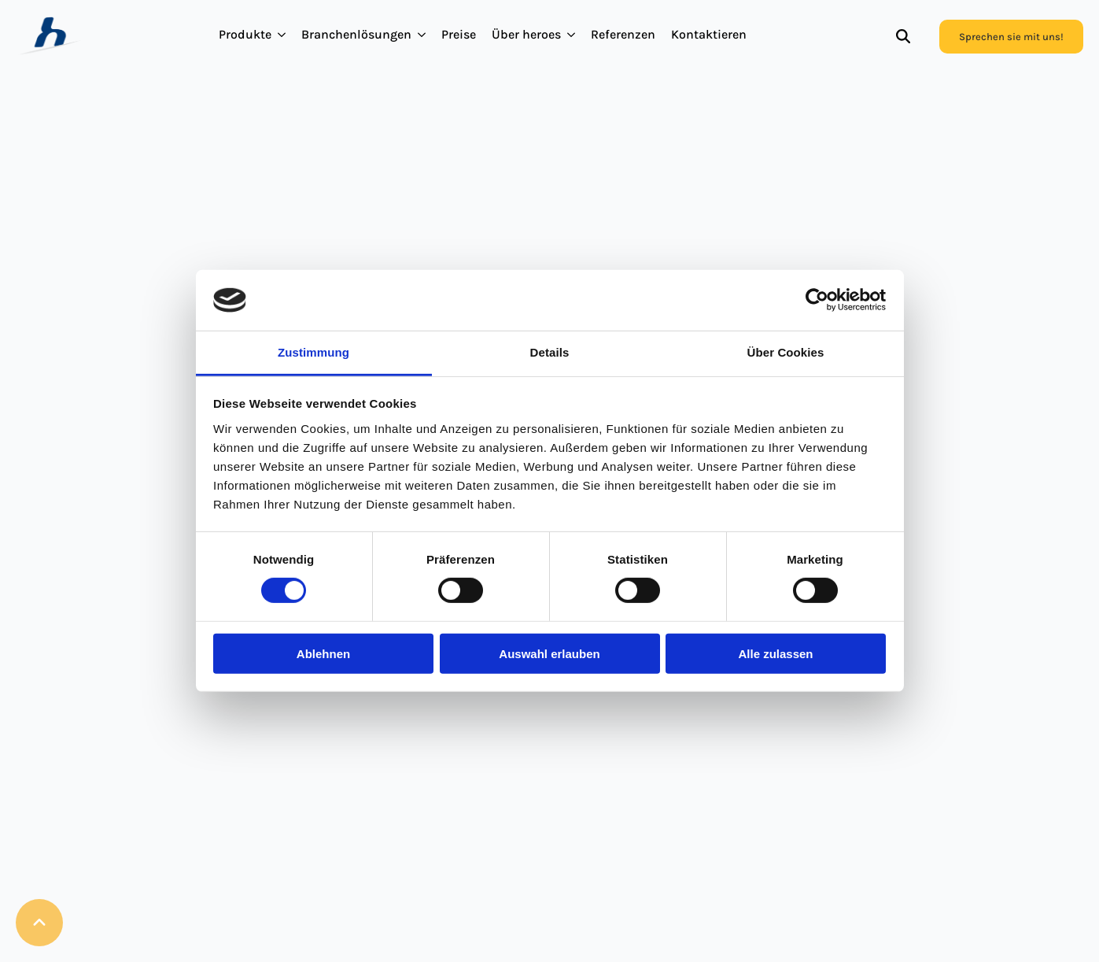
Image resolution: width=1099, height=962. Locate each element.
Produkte (245, 34)
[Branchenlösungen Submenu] (422, 34)
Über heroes (526, 34)
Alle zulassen (775, 653)
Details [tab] (550, 352)
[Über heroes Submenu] (572, 34)
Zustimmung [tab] (313, 352)
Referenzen (623, 34)
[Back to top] (39, 922)
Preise (458, 34)
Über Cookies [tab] (785, 352)
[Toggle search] (903, 36)
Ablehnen (323, 653)
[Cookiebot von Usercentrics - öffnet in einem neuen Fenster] (817, 300)
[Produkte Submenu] (282, 34)
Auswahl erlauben (549, 653)
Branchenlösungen (356, 34)
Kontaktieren (709, 34)
